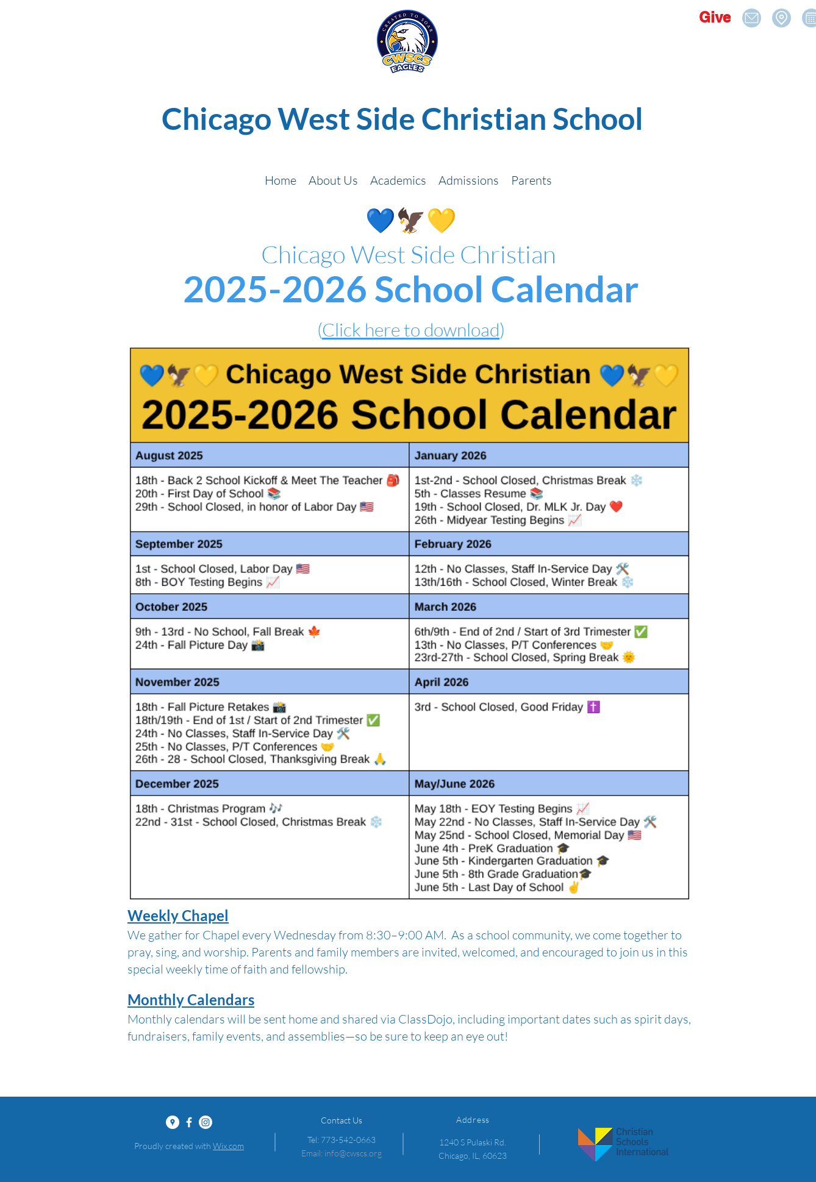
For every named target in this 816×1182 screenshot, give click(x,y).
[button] (333, 180)
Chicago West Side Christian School (402, 118)
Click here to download (410, 329)
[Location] (751, 18)
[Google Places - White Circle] (172, 1122)
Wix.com (228, 1146)
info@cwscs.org (353, 1153)
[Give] (714, 17)
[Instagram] (205, 1122)
